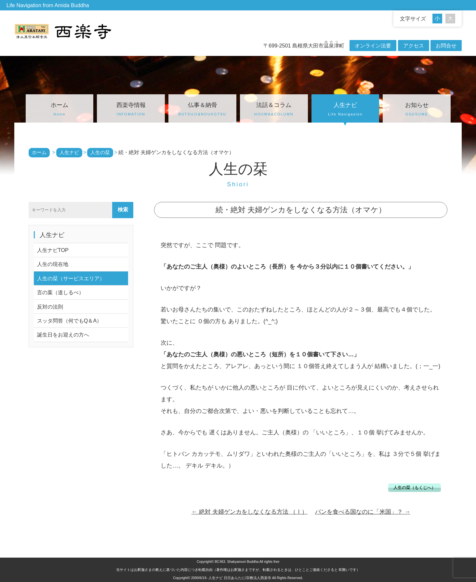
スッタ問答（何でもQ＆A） (69, 321)
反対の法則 (50, 307)
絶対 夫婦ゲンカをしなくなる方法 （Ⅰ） (250, 512)
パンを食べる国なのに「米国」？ (362, 512)
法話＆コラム (274, 110)
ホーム (60, 110)
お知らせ (417, 110)
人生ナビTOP (53, 250)
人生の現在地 (52, 264)
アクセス (413, 45)
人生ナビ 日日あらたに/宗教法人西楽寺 (239, 578)
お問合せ (446, 45)
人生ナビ (345, 110)
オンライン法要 (373, 45)
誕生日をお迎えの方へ (63, 334)
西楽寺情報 (131, 110)
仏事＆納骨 (202, 110)
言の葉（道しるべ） (60, 292)
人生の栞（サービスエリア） (71, 278)
